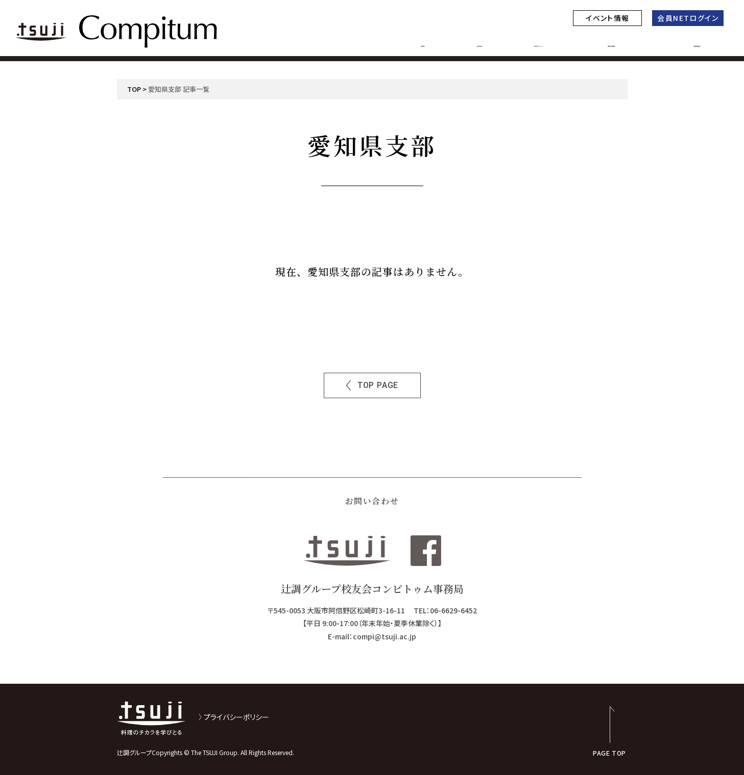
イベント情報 (607, 18)
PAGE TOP (609, 752)
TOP (134, 89)
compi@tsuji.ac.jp (384, 636)
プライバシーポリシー (236, 717)
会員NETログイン (687, 18)
